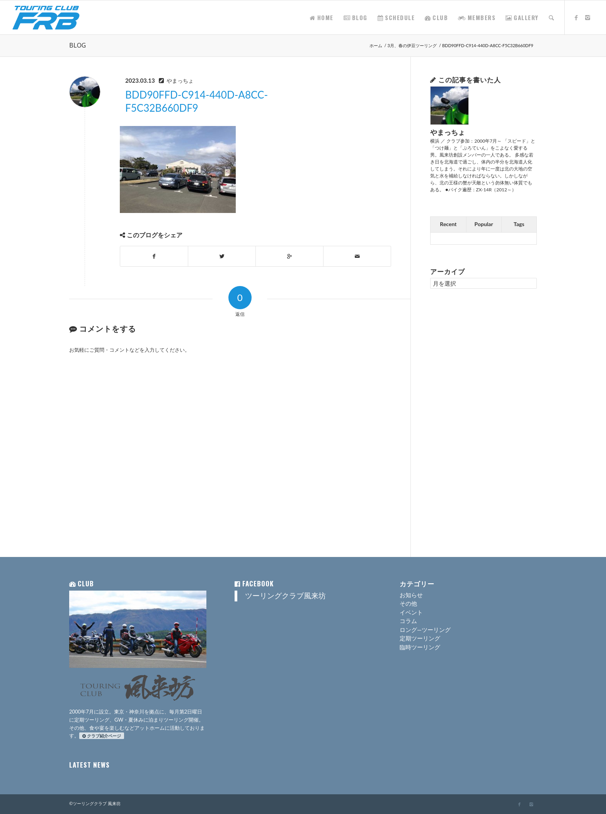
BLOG (77, 45)
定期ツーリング (420, 638)
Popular (484, 224)
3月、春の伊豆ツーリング (412, 45)
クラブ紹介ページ (101, 735)
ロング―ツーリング (425, 629)
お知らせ (411, 594)
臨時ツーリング (420, 647)
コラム (408, 620)
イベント (411, 612)
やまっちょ (180, 80)
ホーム (375, 45)
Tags (519, 224)
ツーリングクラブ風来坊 (285, 595)
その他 (408, 603)
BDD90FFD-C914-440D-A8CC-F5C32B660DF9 (196, 101)
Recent (448, 224)
